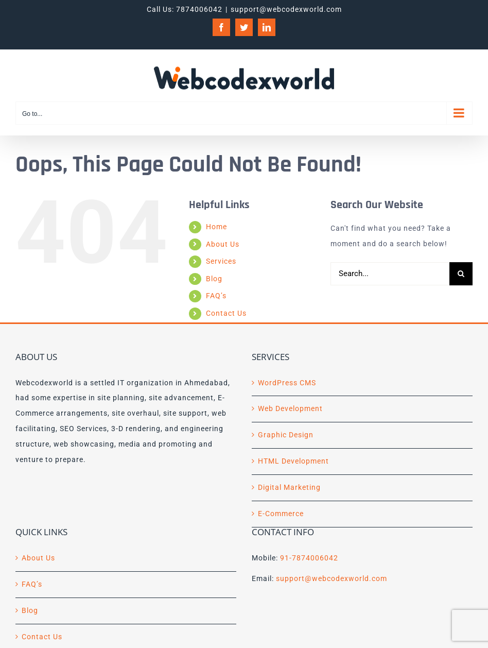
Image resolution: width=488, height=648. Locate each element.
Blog (214, 279)
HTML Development (293, 461)
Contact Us (226, 313)
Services (221, 261)
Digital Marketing (289, 487)
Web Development (290, 408)
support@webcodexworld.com (286, 9)
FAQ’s (216, 296)
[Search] (461, 273)
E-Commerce (281, 513)
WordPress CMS (287, 383)
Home (216, 227)
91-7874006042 (309, 558)
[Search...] (389, 273)
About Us (222, 244)
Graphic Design (285, 435)
